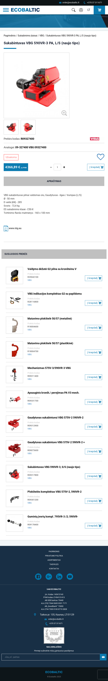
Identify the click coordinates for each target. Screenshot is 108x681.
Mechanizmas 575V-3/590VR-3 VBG (49, 368)
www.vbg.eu (12, 228)
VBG (42, 35)
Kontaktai (54, 569)
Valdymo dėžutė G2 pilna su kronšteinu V (52, 269)
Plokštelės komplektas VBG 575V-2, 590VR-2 (55, 491)
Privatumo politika (54, 556)
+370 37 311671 (94, 2)
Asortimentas (54, 560)
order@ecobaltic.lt (70, 2)
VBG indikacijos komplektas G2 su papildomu (55, 293)
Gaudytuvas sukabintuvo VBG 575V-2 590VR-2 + (56, 442)
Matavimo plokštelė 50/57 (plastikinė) (50, 343)
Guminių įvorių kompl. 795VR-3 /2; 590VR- (53, 516)
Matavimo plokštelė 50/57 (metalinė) (50, 318)
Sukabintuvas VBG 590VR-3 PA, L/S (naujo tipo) (71, 35)
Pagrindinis (10, 35)
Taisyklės (54, 564)
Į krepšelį (95, 167)
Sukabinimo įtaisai (27, 35)
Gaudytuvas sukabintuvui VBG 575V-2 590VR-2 (55, 417)
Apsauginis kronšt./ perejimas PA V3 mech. (53, 392)
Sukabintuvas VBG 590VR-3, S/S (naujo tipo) (54, 467)
